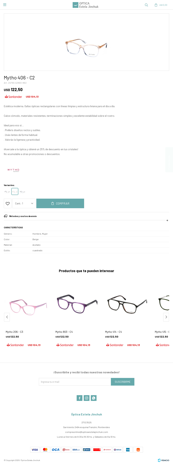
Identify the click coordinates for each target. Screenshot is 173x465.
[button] (166, 317)
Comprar (62, 203)
